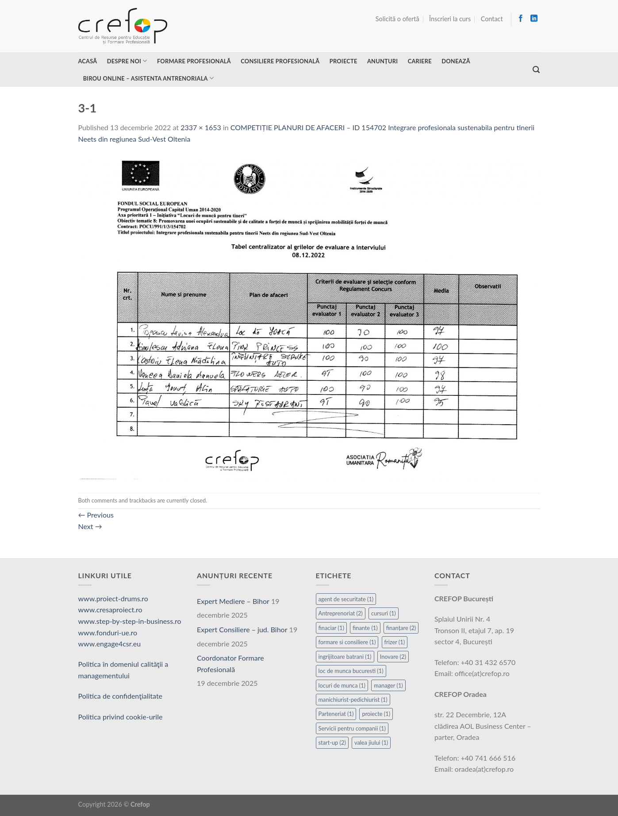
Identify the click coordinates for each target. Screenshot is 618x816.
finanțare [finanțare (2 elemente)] (401, 627)
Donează (455, 61)
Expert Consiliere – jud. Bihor (242, 629)
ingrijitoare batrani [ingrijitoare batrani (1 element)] (345, 656)
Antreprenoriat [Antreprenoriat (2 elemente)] (341, 613)
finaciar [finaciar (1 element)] (331, 627)
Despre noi (127, 61)
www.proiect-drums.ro (113, 598)
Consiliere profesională (280, 61)
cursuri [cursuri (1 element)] (383, 613)
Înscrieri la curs (450, 19)
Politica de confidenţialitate (120, 696)
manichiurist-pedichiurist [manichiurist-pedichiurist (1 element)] (353, 699)
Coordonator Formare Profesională (230, 663)
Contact (492, 19)
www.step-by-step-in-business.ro (129, 621)
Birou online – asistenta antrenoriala (148, 78)
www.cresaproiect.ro (110, 609)
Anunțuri (382, 61)
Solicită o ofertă (397, 19)
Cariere (420, 61)
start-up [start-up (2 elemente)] (332, 742)
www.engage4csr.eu (109, 643)
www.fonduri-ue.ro (108, 632)
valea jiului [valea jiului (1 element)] (371, 742)
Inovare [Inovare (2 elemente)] (393, 656)
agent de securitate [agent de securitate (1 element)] (346, 599)
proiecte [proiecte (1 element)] (376, 713)
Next (90, 526)
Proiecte (343, 61)
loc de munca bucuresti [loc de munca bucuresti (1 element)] (351, 670)
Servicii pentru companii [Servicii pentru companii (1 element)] (352, 728)
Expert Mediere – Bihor (233, 601)
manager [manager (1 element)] (388, 685)
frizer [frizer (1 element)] (394, 642)
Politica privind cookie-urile (120, 716)
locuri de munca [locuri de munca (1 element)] (342, 685)
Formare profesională (194, 61)
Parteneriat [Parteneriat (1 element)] (336, 713)
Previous (96, 514)
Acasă (87, 61)
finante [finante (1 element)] (365, 627)
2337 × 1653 (200, 127)
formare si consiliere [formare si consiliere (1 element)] (347, 642)
